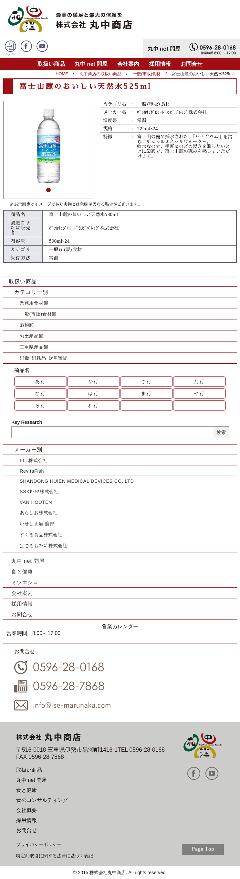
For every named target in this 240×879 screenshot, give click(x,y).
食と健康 (22, 571)
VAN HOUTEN (36, 502)
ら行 (40, 405)
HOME (62, 73)
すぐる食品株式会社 (41, 534)
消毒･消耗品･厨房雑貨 (44, 358)
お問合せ (192, 64)
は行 (93, 393)
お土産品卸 (32, 336)
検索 (221, 432)
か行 (93, 381)
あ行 (40, 381)
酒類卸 (27, 325)
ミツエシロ (24, 582)
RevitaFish (32, 471)
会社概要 (26, 810)
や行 (199, 393)
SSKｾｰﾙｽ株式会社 (39, 491)
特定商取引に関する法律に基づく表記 (54, 855)
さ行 (146, 381)
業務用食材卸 (34, 303)
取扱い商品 (51, 64)
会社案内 (128, 64)
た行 (199, 381)
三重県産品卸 (34, 347)
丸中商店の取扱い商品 (100, 73)
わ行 (93, 405)
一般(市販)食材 (147, 73)
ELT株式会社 (33, 460)
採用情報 (160, 64)
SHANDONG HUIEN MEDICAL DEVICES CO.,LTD (77, 481)
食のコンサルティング (42, 800)
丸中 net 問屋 (91, 64)
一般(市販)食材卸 (38, 314)
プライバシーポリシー (38, 844)
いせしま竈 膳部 (37, 523)
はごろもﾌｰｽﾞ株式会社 (44, 545)
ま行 (146, 393)
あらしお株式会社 (39, 512)
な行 (40, 393)
